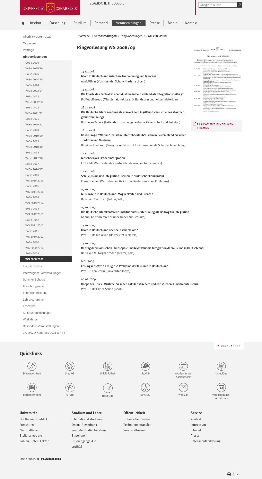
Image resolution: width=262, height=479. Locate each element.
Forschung (27, 425)
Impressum (198, 425)
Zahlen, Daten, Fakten (34, 441)
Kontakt (196, 419)
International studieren (87, 419)
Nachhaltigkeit (30, 430)
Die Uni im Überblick (34, 419)
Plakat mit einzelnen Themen (215, 126)
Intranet (196, 430)
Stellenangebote (31, 435)
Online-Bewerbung (84, 425)
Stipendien (79, 435)
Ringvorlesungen (131, 36)
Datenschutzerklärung (205, 441)
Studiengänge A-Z (84, 441)
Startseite (84, 36)
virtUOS (77, 447)
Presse (195, 435)
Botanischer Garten (136, 419)
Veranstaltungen (134, 430)
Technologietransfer (137, 425)
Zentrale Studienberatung (89, 430)
